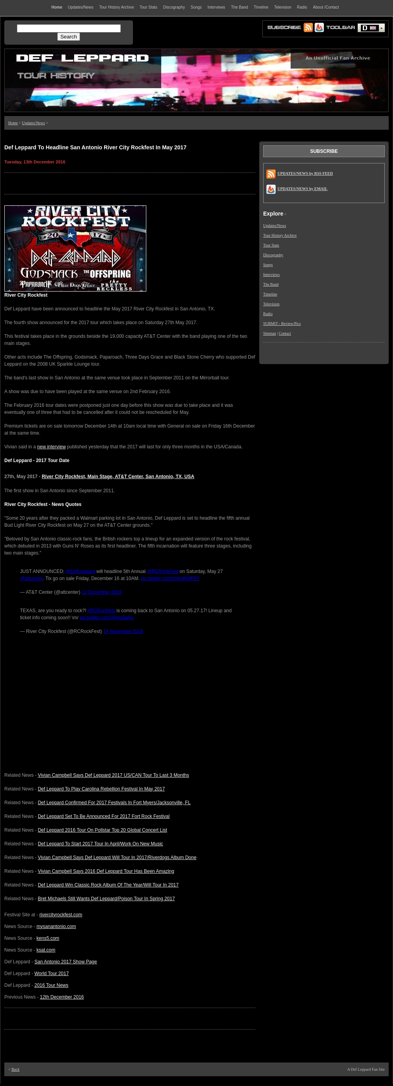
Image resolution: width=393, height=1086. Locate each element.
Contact (285, 333)
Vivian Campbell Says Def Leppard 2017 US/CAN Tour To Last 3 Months (113, 775)
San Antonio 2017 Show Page (66, 962)
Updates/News (33, 123)
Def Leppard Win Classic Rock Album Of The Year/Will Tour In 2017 (108, 885)
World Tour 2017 (52, 973)
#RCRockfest (101, 610)
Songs (268, 265)
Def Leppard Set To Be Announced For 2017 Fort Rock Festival (103, 816)
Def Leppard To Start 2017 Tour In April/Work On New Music (100, 844)
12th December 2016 (62, 997)
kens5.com (47, 938)
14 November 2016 (123, 631)
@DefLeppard (80, 571)
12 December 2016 (102, 592)
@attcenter (31, 578)
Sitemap (269, 333)
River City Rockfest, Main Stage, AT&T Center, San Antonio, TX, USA (118, 476)
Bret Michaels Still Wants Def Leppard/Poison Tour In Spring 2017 (106, 898)
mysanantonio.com (56, 926)
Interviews (271, 274)
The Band (270, 284)
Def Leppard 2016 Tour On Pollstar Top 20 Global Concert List (102, 830)
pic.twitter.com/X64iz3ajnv (107, 617)
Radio (268, 314)
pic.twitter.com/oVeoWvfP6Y (170, 578)
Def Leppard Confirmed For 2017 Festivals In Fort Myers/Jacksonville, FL (114, 802)
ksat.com (45, 950)
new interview (51, 447)
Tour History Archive (280, 235)
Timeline (270, 294)
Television (271, 304)
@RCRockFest (162, 571)
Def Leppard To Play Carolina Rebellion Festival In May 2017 (101, 789)
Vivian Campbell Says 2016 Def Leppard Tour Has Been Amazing (106, 871)
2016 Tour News (52, 985)
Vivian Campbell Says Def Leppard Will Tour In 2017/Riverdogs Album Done (117, 857)
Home (13, 123)
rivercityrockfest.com (60, 914)
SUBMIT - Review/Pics (282, 323)
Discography (273, 255)
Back (15, 1069)
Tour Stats (271, 245)
